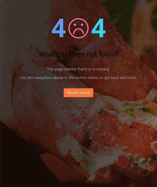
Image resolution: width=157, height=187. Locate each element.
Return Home (78, 92)
